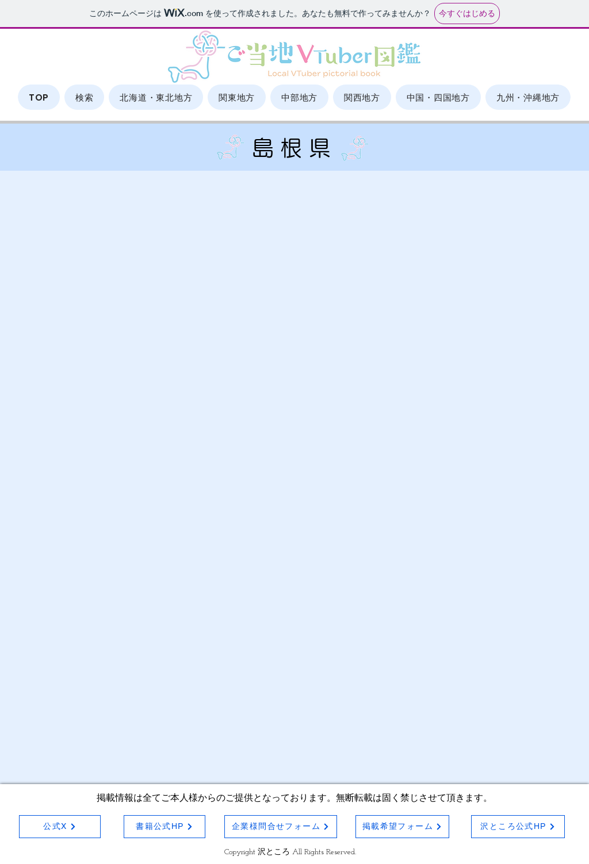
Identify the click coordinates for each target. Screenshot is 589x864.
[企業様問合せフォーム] (280, 826)
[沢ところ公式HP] (518, 826)
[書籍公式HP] (164, 826)
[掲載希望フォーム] (402, 826)
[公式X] (60, 826)
